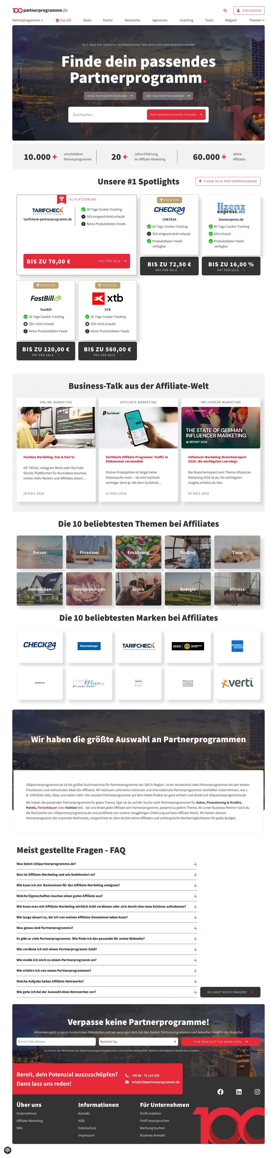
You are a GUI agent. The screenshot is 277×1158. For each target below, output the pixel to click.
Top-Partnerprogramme (168, 96)
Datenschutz (87, 1128)
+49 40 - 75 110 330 (142, 1075)
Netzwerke (132, 20)
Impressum (86, 1135)
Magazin (231, 20)
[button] (107, 865)
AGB (81, 1120)
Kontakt (84, 1113)
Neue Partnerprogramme (110, 96)
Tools (209, 20)
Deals (87, 20)
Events (108, 20)
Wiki (20, 1128)
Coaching (186, 20)
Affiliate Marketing (30, 1120)
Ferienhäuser (47, 807)
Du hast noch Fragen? (230, 992)
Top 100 (63, 20)
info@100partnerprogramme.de (152, 1082)
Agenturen (160, 20)
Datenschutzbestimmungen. (216, 1050)
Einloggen (249, 10)
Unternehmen (27, 1113)
